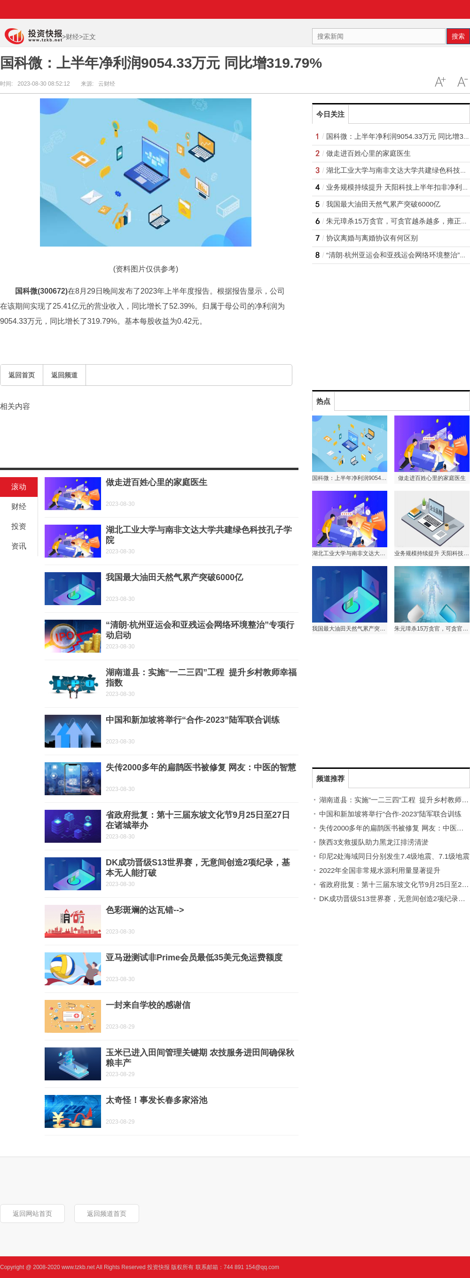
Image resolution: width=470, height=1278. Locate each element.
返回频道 (64, 375)
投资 (18, 526)
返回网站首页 (32, 1213)
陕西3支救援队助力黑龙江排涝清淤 (374, 842)
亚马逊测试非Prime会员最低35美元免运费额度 (194, 957)
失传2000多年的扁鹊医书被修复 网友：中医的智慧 (201, 767)
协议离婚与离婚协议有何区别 (372, 238)
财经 (72, 36)
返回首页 (21, 375)
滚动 (18, 487)
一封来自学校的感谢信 (148, 1005)
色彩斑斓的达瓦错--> (145, 910)
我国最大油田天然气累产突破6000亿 (174, 577)
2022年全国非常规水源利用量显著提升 (379, 870)
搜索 (458, 36)
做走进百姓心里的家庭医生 (156, 482)
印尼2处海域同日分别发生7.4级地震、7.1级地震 (394, 856)
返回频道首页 (106, 1213)
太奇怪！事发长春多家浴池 (156, 1100)
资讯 (18, 546)
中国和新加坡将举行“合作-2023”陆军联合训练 (193, 720)
